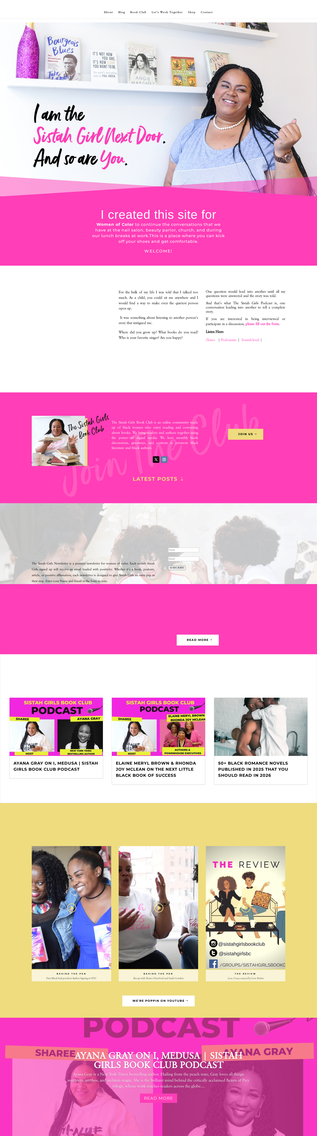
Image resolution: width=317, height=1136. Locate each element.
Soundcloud (250, 340)
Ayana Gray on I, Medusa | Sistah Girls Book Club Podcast (158, 1060)
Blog (121, 12)
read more (198, 640)
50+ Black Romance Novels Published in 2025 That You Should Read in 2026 (253, 769)
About (108, 12)
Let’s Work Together (167, 12)
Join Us (245, 434)
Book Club (138, 12)
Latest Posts (155, 479)
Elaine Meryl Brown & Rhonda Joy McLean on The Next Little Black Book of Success (156, 769)
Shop (191, 12)
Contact (207, 12)
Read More (158, 1098)
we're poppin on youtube (158, 1001)
